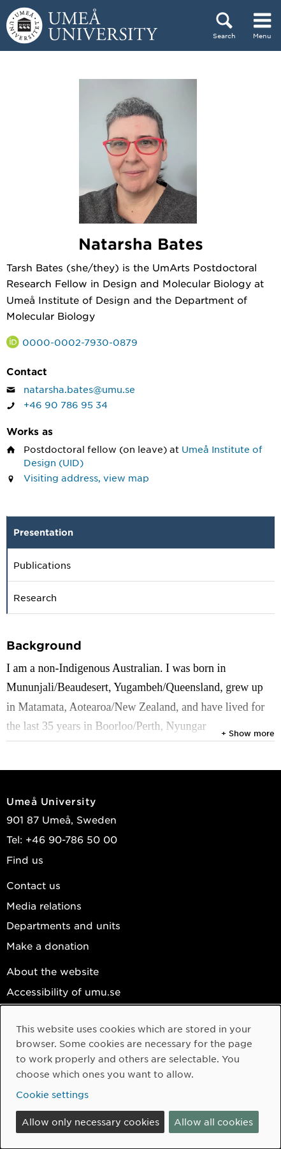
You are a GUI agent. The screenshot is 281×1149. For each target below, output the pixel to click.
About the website (52, 971)
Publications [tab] (42, 565)
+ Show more (248, 733)
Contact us (33, 885)
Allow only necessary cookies (90, 1121)
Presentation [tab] (43, 532)
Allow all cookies (213, 1121)
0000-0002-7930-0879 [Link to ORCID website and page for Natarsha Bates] (80, 342)
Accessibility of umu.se (63, 991)
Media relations (44, 905)
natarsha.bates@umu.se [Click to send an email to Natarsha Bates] (79, 389)
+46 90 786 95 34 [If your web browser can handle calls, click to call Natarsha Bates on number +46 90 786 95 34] (66, 404)
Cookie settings (52, 1094)
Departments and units (63, 925)
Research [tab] (35, 597)
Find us (24, 859)
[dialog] (140, 1077)
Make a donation (47, 945)
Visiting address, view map (86, 477)
